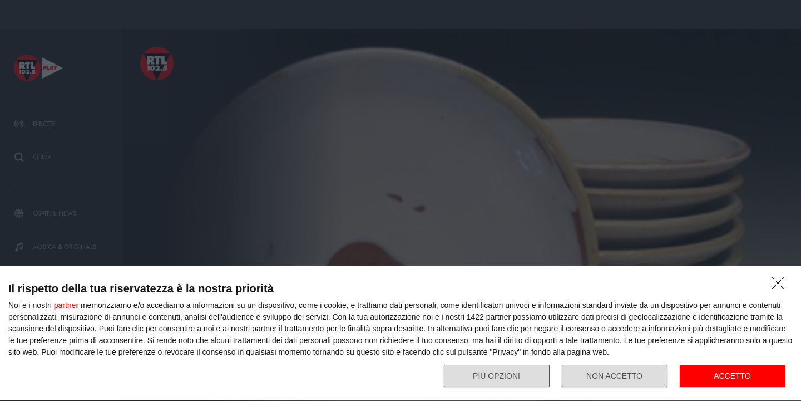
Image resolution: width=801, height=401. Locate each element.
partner (66, 305)
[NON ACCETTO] (781, 286)
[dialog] (400, 333)
